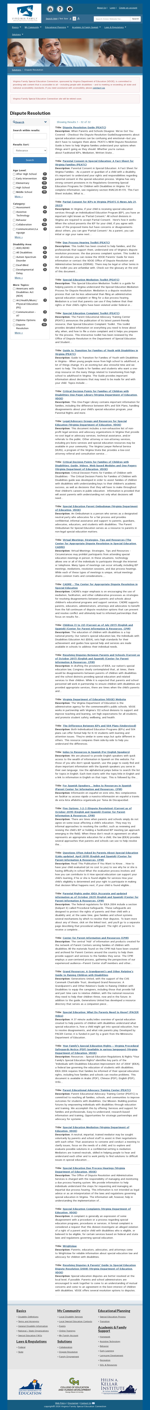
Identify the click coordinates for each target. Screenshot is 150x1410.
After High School (26, 174)
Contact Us (85, 1403)
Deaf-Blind (22, 265)
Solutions (18, 35)
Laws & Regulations (115, 28)
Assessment (23, 207)
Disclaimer (73, 1403)
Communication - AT (26, 314)
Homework (105, 1336)
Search (135, 18)
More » (20, 197)
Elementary (22, 183)
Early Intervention (26, 178)
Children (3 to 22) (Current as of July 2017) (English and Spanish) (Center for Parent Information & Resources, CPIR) (94, 627)
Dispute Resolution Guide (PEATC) (84, 127)
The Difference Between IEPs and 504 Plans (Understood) (99, 726)
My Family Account (68, 1335)
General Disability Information (33, 1326)
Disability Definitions (28, 1316)
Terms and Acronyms (28, 1321)
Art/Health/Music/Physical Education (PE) (27, 304)
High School (23, 187)
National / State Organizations (33, 1330)
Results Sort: (21, 145)
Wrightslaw (70, 1246)
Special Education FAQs (30, 1335)
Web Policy (60, 1403)
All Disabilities (24, 252)
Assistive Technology (22, 213)
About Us (101, 7)
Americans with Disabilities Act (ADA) (25, 292)
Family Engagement (69, 1356)
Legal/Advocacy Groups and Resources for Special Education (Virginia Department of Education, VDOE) (91, 423)
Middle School (24, 192)
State (20, 1352)
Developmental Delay (25, 271)
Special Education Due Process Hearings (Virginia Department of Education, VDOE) (90, 1170)
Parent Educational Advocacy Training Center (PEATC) (97, 1090)
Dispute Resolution (22, 326)
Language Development (111, 1355)
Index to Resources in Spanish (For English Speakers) (96, 752)
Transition (105, 1321)
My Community (33, 28)
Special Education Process (113, 1316)
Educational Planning (57, 28)
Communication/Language (27, 231)
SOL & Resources (108, 1365)
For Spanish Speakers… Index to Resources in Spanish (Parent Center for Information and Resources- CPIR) (93, 787)
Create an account (128, 7)
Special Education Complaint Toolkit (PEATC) (91, 313)
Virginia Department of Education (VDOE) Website (94, 699)
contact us (99, 87)
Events (62, 1326)
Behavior (21, 220)
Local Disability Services (71, 1316)
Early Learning (107, 1350)
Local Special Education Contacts (75, 1321)
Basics (17, 28)
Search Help (51, 18)
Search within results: (26, 130)
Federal (21, 1347)
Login (112, 7)
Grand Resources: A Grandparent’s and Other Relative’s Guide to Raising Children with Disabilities (94, 973)
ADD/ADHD (22, 248)
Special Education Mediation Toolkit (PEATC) (91, 280)
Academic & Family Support (87, 28)
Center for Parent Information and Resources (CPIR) (96, 938)
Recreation (105, 1360)
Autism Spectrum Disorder (26, 259)
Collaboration (24, 224)
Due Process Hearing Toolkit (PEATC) (86, 242)
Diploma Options (26, 320)
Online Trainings (67, 1330)
